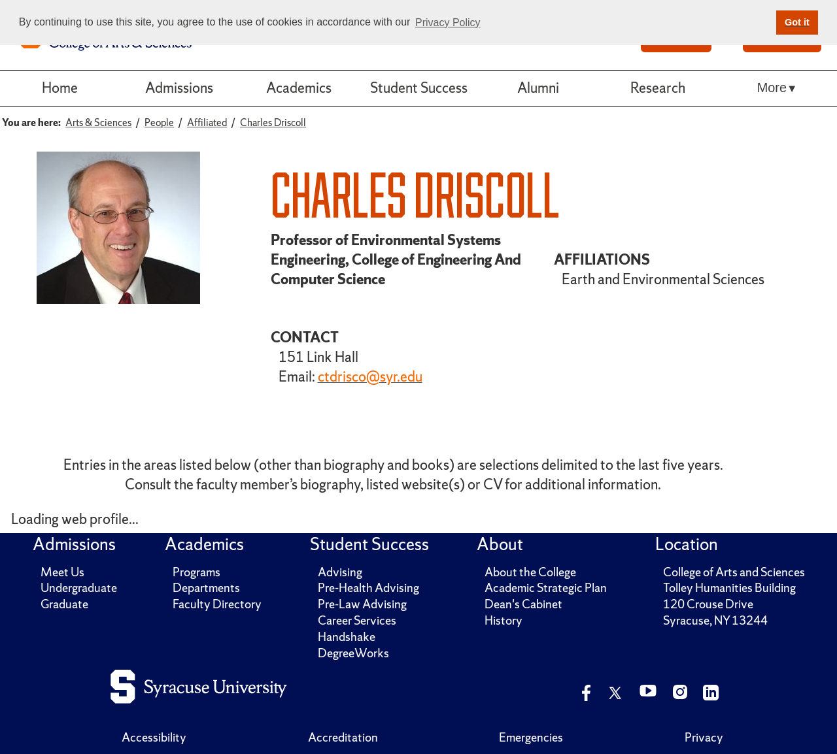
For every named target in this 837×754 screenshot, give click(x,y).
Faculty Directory (217, 604)
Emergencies (531, 737)
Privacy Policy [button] (448, 22)
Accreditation (343, 737)
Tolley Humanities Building (729, 587)
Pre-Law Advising (362, 604)
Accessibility (154, 737)
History (503, 620)
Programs (196, 572)
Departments (206, 587)
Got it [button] (797, 22)
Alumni (538, 87)
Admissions (179, 87)
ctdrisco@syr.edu (370, 376)
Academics (299, 87)
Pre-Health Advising (368, 587)
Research (657, 87)
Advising (340, 572)
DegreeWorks (353, 653)
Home (60, 87)
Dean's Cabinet (523, 604)
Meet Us (62, 572)
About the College (530, 572)
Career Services (357, 620)
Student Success (419, 87)
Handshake (346, 636)
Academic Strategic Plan (546, 587)
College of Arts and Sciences (734, 572)
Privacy (704, 737)
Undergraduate (79, 587)
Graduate (64, 604)
